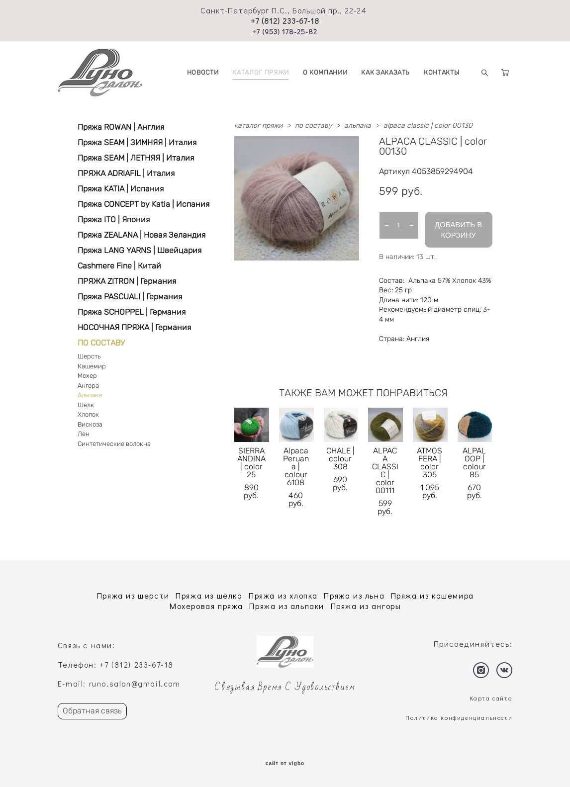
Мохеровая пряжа (206, 606)
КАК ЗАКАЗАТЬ (385, 72)
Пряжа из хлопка (283, 595)
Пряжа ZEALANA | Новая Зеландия (141, 235)
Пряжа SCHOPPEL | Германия (132, 312)
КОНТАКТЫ (441, 72)
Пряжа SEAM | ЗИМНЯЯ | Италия (137, 142)
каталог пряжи (258, 125)
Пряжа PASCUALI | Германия (130, 296)
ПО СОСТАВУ (101, 343)
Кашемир (92, 366)
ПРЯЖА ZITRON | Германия (127, 281)
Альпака (90, 395)
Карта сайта (491, 698)
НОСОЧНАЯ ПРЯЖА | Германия (134, 327)
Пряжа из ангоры (366, 606)
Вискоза (90, 424)
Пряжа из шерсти (133, 595)
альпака (357, 125)
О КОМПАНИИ (325, 72)
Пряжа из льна (354, 595)
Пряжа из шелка (209, 595)
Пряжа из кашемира (432, 595)
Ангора (88, 385)
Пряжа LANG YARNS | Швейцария (139, 250)
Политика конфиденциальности (458, 717)
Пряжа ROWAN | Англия (121, 127)
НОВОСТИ (203, 72)
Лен (84, 433)
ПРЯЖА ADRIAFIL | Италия (126, 173)
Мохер (87, 375)
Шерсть (89, 356)
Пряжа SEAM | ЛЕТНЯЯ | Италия (136, 158)
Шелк (86, 405)
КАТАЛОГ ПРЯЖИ (260, 72)
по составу (313, 125)
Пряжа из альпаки (286, 606)
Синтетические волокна (114, 443)
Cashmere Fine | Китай (119, 265)
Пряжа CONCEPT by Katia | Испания (143, 204)
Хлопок (88, 414)
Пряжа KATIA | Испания (121, 188)
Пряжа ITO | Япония (114, 219)
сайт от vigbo (285, 763)
